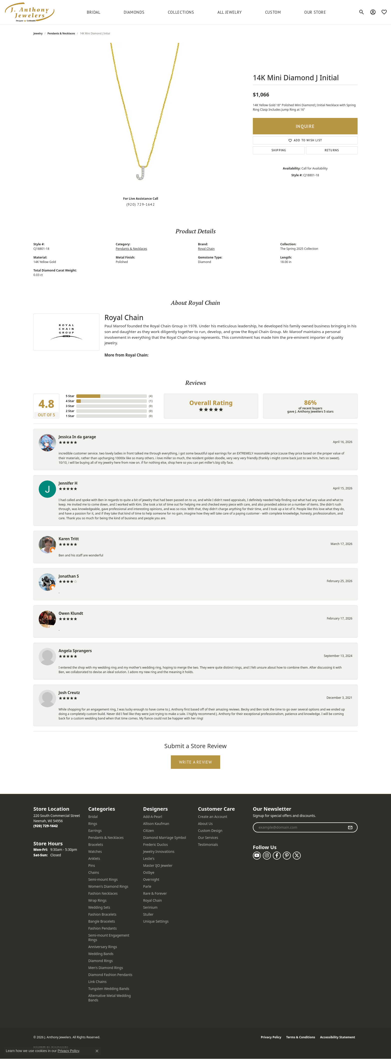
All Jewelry (229, 12)
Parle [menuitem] (147, 886)
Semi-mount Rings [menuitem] (103, 879)
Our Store (315, 12)
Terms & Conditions (300, 1037)
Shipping (279, 150)
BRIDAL (93, 12)
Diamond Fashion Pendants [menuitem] (110, 974)
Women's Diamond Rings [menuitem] (108, 886)
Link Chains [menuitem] (97, 981)
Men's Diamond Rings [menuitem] (105, 967)
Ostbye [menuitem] (148, 872)
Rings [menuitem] (92, 823)
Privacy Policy (271, 1037)
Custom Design (210, 830)
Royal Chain (206, 249)
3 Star (70, 406)
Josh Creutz (69, 692)
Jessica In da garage (77, 436)
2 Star (70, 411)
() (151, 396)
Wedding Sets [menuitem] (99, 907)
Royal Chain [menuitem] (152, 900)
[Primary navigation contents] (206, 12)
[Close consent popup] (97, 1051)
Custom (273, 12)
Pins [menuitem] (91, 865)
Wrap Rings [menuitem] (97, 900)
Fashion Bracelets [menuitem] (102, 914)
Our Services (208, 837)
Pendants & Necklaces (61, 33)
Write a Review (195, 762)
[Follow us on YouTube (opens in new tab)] (257, 856)
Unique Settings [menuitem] (156, 921)
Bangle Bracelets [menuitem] (101, 921)
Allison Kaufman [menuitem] (156, 823)
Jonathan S (69, 576)
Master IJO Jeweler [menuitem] (158, 865)
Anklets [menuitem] (94, 858)
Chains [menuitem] (93, 872)
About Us (205, 823)
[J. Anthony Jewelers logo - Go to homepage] (29, 12)
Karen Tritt (69, 538)
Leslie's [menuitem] (148, 858)
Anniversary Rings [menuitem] (102, 946)
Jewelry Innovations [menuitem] (158, 851)
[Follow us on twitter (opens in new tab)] (297, 856)
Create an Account (212, 816)
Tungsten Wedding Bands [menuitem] (108, 988)
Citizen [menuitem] (148, 830)
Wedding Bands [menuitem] (100, 953)
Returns (332, 150)
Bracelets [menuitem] (95, 844)
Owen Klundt (71, 613)
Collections (181, 12)
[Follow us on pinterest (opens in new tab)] (287, 856)
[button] (362, 12)
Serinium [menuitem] (150, 907)
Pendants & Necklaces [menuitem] (106, 837)
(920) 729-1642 (140, 204)
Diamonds (134, 12)
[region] (140, 117)
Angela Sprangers (75, 650)
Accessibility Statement (337, 1037)
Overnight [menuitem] (151, 879)
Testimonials (208, 844)
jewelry (38, 33)
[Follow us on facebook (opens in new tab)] (277, 856)
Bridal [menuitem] (93, 816)
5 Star (70, 396)
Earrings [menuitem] (95, 830)
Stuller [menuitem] (148, 914)
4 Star (70, 401)
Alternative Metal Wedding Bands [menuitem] (109, 997)
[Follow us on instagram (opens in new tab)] (267, 856)
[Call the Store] (45, 825)
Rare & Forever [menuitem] (155, 893)
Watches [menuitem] (95, 851)
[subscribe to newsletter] (350, 827)
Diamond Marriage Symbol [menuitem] (164, 837)
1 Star (70, 416)
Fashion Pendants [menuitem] (102, 928)
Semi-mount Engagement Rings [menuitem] (108, 937)
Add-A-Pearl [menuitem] (152, 816)
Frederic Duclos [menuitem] (155, 844)
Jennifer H (68, 483)
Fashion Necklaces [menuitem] (103, 893)
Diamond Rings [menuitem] (100, 960)
